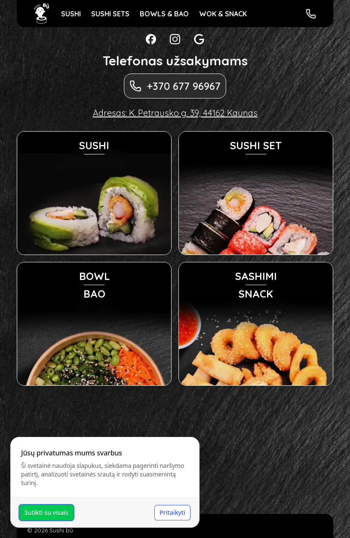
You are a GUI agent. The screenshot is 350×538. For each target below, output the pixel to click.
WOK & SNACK (223, 13)
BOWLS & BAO (164, 13)
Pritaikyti (172, 512)
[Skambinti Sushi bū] (311, 14)
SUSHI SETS (110, 13)
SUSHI (71, 13)
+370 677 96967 (175, 86)
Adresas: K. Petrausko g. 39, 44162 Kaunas (175, 113)
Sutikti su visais (46, 512)
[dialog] (105, 482)
